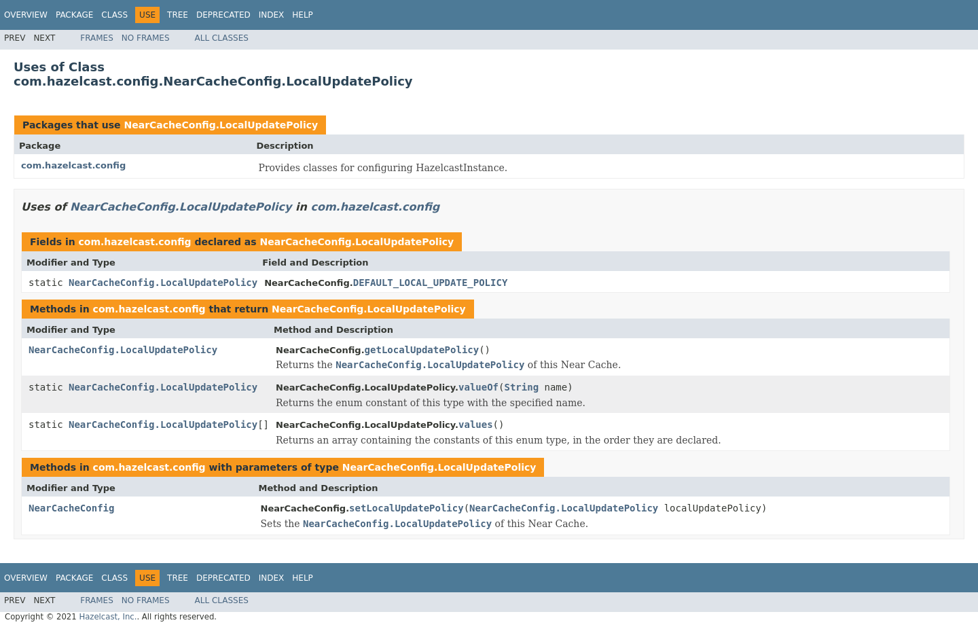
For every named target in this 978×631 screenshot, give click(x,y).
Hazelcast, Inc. (108, 616)
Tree (177, 15)
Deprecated (223, 15)
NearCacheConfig (71, 508)
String (521, 387)
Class (114, 15)
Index (272, 15)
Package (74, 15)
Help (302, 15)
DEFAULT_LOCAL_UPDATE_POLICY (430, 282)
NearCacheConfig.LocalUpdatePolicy (221, 125)
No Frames (146, 38)
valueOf (478, 387)
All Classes (222, 38)
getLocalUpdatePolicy (422, 349)
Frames (96, 38)
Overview (26, 15)
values (475, 424)
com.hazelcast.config (73, 165)
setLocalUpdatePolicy (406, 508)
